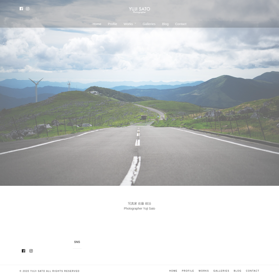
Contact (180, 24)
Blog (165, 24)
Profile (112, 24)
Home (97, 24)
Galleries (149, 24)
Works (128, 24)
